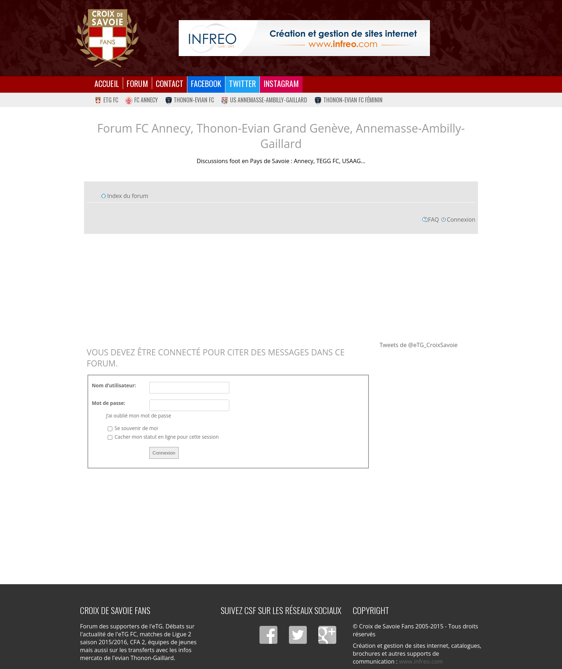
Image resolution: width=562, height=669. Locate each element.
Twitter (242, 83)
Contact (169, 83)
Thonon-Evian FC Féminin (348, 100)
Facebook (206, 83)
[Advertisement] (281, 287)
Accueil (106, 83)
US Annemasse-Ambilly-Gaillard (264, 100)
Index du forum (127, 196)
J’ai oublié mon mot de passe (138, 415)
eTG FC (106, 100)
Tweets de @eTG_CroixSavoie (419, 345)
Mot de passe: (108, 403)
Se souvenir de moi (133, 428)
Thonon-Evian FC (189, 100)
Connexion (461, 219)
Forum (137, 83)
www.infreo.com (421, 661)
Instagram (281, 83)
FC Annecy (141, 100)
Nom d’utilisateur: (114, 385)
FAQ (433, 219)
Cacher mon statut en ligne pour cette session (163, 436)
